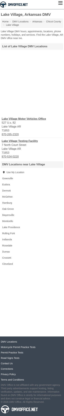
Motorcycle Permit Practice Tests (18, 347)
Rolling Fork (8, 233)
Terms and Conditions (12, 379)
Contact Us (7, 363)
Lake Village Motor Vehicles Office (24, 118)
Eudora (6, 184)
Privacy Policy (8, 374)
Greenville (7, 178)
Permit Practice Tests (12, 352)
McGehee (7, 196)
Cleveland (7, 264)
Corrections (7, 368)
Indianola (7, 239)
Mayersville (8, 215)
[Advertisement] (32, 83)
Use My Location (13, 172)
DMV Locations (9, 341)
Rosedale (7, 245)
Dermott (6, 190)
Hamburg (7, 202)
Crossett (6, 257)
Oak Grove (8, 209)
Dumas (6, 251)
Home (5, 21)
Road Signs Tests (10, 358)
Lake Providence (11, 227)
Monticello (7, 221)
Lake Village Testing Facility (20, 141)
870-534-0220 (10, 156)
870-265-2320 (10, 134)
